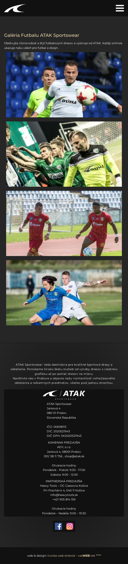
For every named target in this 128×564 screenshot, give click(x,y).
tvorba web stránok (61, 555)
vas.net (86, 555)
